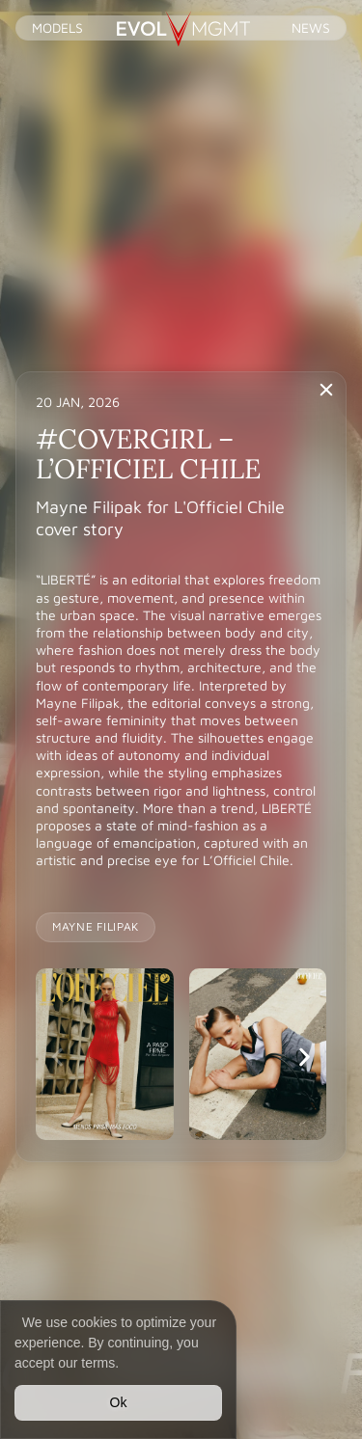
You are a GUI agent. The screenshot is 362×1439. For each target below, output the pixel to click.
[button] (57, 1057)
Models (57, 27)
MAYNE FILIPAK (95, 926)
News (311, 27)
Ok (118, 1402)
